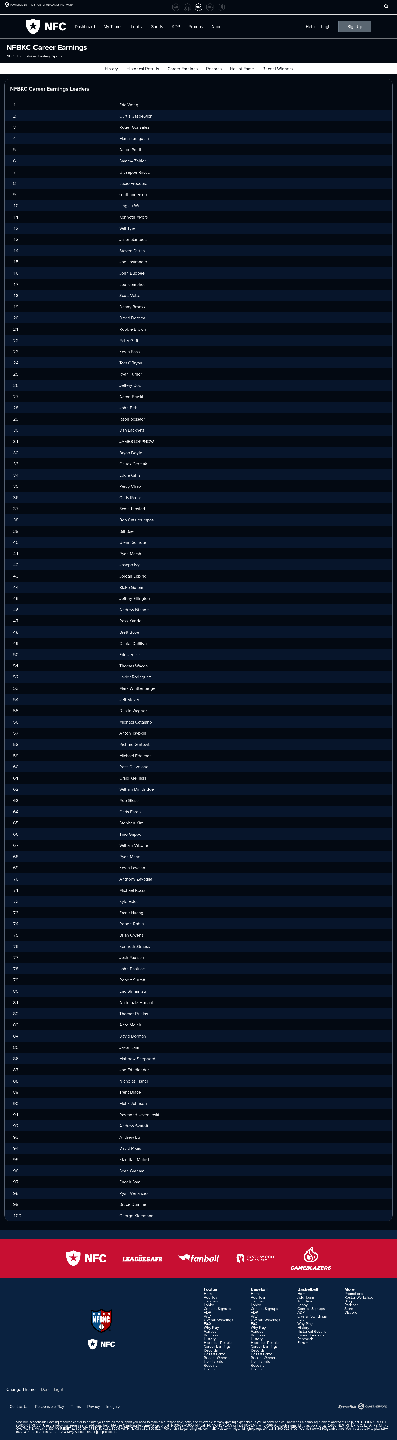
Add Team (212, 1297)
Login (326, 26)
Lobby (136, 26)
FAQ (207, 1323)
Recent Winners (217, 1357)
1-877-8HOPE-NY (219, 1425)
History (210, 1339)
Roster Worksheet (359, 1297)
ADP (176, 26)
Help (310, 26)
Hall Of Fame (214, 1354)
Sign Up (354, 26)
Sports (157, 26)
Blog (348, 1301)
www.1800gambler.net (328, 1429)
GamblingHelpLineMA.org (141, 1425)
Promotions (353, 1293)
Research (212, 1365)
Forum (209, 1369)
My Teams (113, 26)
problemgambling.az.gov (298, 1425)
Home (209, 1293)
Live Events (213, 1361)
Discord (350, 1312)
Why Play (211, 1327)
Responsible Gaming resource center (55, 1422)
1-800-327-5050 (182, 1425)
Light (58, 1389)
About (217, 26)
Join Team (212, 1301)
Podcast (351, 1305)
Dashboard (85, 26)
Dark (45, 1389)
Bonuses (211, 1335)
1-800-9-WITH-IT (121, 1429)
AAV (207, 1316)
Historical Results (218, 1342)
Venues (210, 1331)
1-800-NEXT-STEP (341, 1425)
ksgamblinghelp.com (194, 1429)
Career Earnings (217, 1346)
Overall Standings (218, 1320)
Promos (196, 26)
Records (211, 1350)
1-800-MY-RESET (373, 1422)
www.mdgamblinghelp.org (242, 1429)
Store (348, 1308)
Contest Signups (217, 1308)
